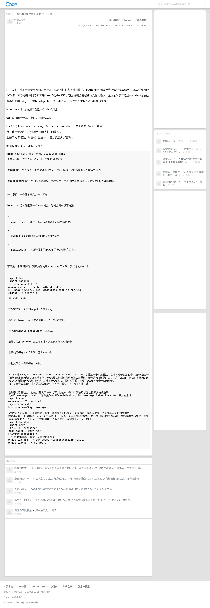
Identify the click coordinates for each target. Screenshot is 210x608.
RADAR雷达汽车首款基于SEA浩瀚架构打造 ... (182, 161)
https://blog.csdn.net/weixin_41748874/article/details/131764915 (113, 25)
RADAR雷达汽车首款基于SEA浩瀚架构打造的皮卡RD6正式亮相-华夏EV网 (71, 489)
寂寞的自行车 (170, 149)
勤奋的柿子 (169, 159)
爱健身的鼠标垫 (171, 182)
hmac (127, 20)
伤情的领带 (20, 19)
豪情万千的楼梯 (171, 172)
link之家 (67, 586)
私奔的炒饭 (169, 141)
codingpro (38, 586)
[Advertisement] (180, 69)
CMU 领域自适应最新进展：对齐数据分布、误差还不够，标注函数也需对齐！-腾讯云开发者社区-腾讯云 (88, 468)
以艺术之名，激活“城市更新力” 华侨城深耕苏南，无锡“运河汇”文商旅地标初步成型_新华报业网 (86, 478)
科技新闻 (114, 20)
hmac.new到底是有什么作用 (34, 13)
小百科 (53, 586)
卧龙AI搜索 (84, 586)
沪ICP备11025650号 (27, 602)
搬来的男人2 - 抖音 (46, 510)
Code (9, 13)
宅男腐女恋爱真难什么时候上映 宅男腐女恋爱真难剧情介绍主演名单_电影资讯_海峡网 (82, 499)
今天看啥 (8, 586)
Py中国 (22, 586)
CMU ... (183, 141)
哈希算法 (141, 20)
